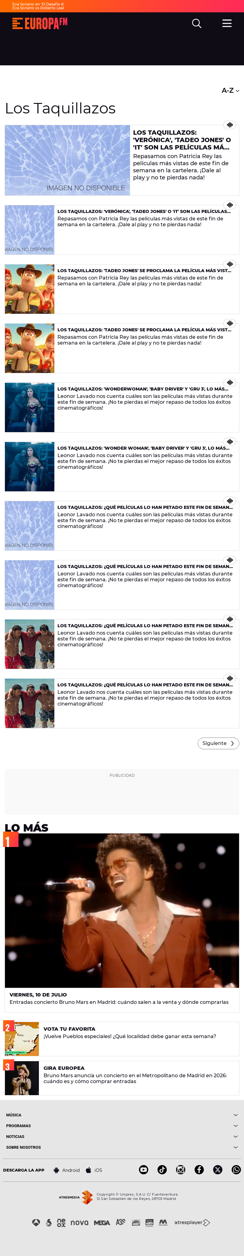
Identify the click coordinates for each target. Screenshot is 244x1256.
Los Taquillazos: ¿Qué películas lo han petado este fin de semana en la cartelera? (145, 510)
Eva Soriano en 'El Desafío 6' (38, 4)
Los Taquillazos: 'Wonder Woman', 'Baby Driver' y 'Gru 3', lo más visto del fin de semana (141, 450)
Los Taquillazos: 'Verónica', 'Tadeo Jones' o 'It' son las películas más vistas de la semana (182, 143)
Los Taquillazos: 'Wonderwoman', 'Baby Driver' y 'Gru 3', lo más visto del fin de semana (141, 391)
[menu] (227, 22)
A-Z (230, 90)
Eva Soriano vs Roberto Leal (38, 8)
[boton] (180, 1115)
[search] (196, 23)
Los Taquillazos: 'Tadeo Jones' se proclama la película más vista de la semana (144, 273)
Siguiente (215, 743)
